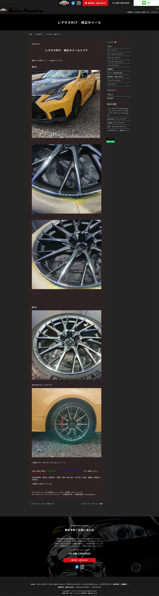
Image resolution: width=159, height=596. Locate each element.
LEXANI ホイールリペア (115, 123)
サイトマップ (111, 84)
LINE (146, 3)
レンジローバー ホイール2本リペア (42, 504)
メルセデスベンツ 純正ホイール (118, 130)
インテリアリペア (135, 9)
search (157, 8)
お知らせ (110, 95)
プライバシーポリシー (114, 80)
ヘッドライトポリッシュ (120, 9)
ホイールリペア (75, 9)
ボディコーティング (105, 9)
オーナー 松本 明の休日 (114, 73)
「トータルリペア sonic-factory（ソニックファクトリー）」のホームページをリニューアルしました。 (118, 111)
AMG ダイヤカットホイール (116, 127)
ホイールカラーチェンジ (89, 9)
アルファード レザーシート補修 (92, 504)
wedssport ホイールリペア (116, 119)
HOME (67, 9)
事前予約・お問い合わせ (95, 3)
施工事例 (145, 9)
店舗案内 (152, 9)
